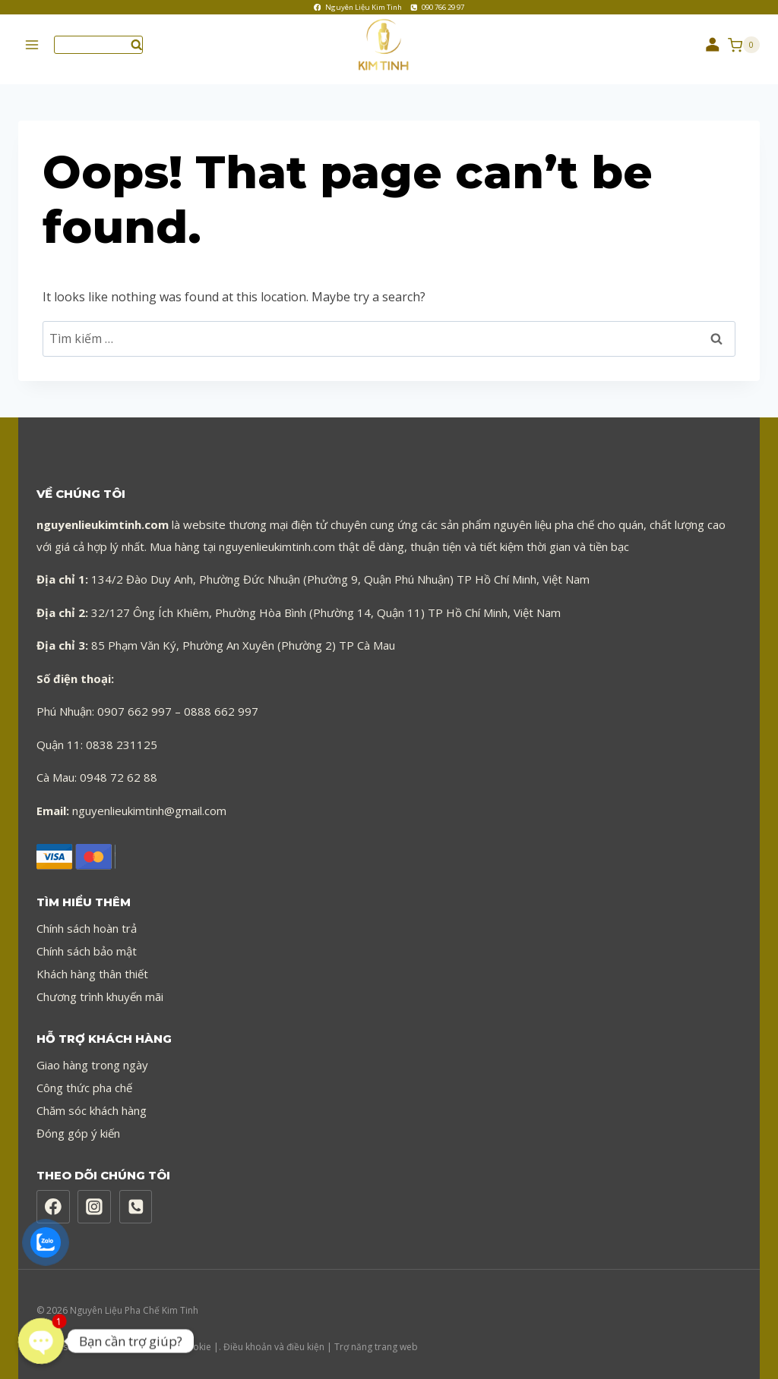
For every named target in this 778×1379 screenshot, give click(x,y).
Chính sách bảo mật (86, 941)
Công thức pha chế (84, 1078)
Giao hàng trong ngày (92, 1055)
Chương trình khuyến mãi (99, 987)
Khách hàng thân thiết (92, 964)
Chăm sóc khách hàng (91, 1101)
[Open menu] (32, 45)
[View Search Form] (98, 44)
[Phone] (136, 1198)
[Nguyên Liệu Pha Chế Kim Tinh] (389, 45)
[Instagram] (94, 1198)
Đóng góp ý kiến (78, 1124)
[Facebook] (53, 1198)
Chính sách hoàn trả (86, 919)
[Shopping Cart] (744, 44)
